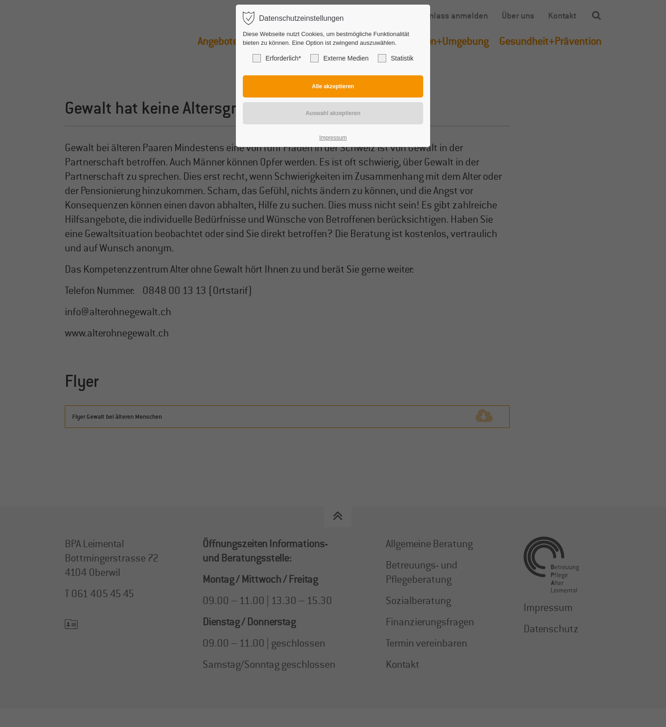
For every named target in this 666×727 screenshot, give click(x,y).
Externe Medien (339, 58)
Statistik (395, 58)
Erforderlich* (277, 58)
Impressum (332, 137)
